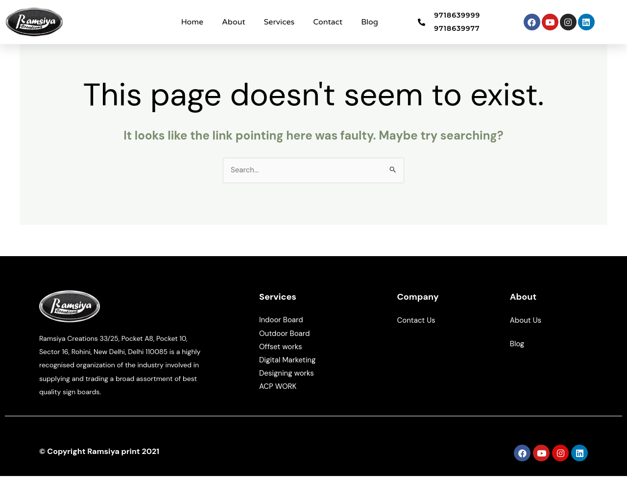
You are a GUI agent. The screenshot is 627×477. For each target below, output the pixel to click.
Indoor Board (281, 321)
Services (279, 22)
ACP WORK (277, 387)
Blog (369, 22)
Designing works (286, 374)
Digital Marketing (287, 361)
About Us (526, 321)
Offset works (280, 347)
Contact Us (417, 321)
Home (192, 22)
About (233, 22)
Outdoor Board (284, 334)
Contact (327, 22)
